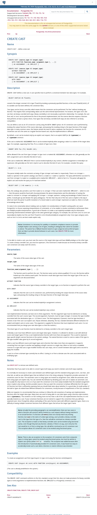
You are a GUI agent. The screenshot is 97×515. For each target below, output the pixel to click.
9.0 (20, 20)
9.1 (16, 20)
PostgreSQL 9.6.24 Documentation (48, 32)
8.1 (34, 20)
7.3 (45, 20)
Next (88, 34)
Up (16, 34)
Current (25, 13)
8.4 (24, 20)
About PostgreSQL (55, 508)
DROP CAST (14, 360)
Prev (8, 34)
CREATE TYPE (62, 227)
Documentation (13, 11)
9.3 (9, 20)
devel (27, 15)
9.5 (42, 18)
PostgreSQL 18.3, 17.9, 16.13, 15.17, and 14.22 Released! (55, 7)
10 (35, 18)
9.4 (45, 18)
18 (30, 13)
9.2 (13, 20)
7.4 (42, 20)
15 (40, 13)
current (45, 26)
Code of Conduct (40, 508)
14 (43, 13)
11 (32, 18)
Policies (29, 508)
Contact (67, 508)
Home (48, 488)
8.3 (27, 20)
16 (37, 13)
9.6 (38, 18)
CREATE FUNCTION (13, 483)
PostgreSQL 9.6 (26, 11)
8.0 (38, 20)
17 (33, 13)
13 (25, 18)
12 (28, 18)
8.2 (31, 20)
